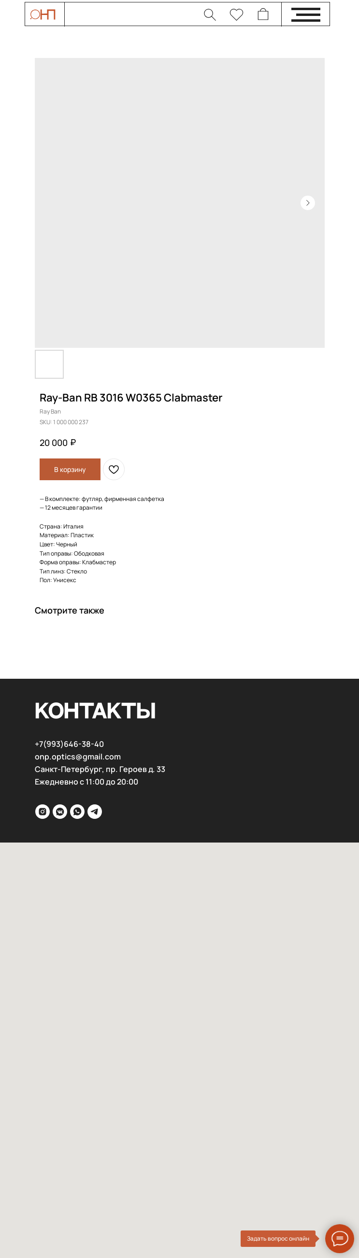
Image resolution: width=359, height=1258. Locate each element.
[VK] (60, 811)
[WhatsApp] (77, 811)
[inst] (42, 811)
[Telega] (94, 811)
